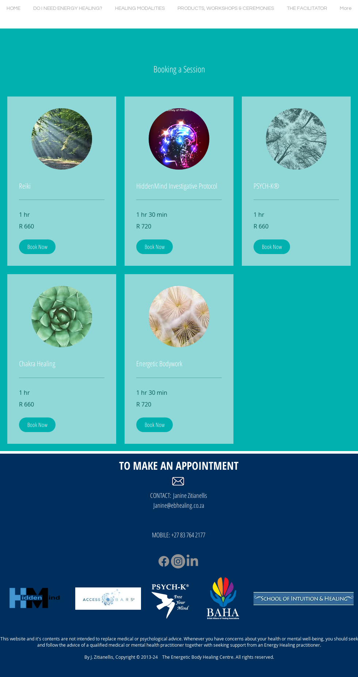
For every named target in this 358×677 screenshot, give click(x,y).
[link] (61, 186)
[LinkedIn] (192, 561)
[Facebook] (164, 561)
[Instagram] (178, 561)
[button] (37, 246)
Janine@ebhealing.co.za (178, 505)
